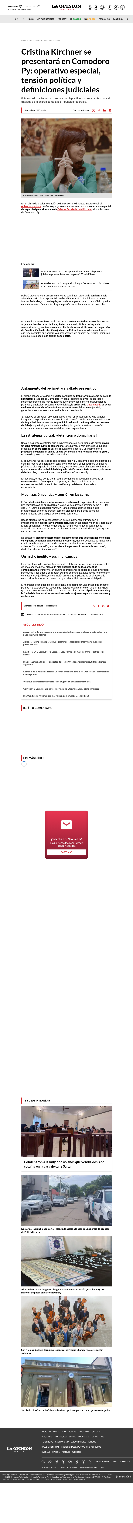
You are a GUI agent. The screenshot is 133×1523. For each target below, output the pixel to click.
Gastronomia (62, 1442)
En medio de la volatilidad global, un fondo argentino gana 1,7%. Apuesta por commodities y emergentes (66, 673)
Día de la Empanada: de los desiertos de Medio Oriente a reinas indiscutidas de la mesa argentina (64, 663)
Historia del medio (102, 1462)
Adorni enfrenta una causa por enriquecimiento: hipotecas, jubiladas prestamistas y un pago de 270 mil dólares (65, 633)
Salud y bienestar (50, 1447)
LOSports (96, 1432)
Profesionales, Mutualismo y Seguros (81, 1447)
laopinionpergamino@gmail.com (67, 1475)
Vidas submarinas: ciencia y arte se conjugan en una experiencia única (56, 681)
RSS (102, 1468)
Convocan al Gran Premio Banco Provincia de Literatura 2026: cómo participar (61, 688)
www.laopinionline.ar (10, 1475)
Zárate (72, 1437)
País (30, 40)
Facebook (43, 1461)
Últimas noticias (45, 19)
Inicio (31, 19)
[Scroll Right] (126, 19)
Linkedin (90, 1461)
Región (94, 1437)
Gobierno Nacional (77, 614)
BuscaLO (46, 1452)
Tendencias (47, 1442)
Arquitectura (78, 1442)
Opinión (56, 1452)
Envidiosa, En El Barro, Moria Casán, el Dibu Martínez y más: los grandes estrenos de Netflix (63, 653)
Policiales (83, 1437)
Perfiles (66, 1452)
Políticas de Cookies (49, 1468)
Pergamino (104, 19)
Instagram (56, 1461)
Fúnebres (76, 1452)
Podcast (62, 19)
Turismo (92, 1442)
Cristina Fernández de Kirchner (74, 209)
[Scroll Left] (24, 19)
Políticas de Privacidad (68, 1468)
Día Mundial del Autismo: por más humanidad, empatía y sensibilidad (56, 695)
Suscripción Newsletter (88, 1468)
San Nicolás (119, 19)
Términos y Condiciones (121, 1462)
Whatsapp (76, 1462)
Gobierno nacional (31, 206)
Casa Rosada (94, 404)
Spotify (83, 1462)
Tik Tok (70, 1461)
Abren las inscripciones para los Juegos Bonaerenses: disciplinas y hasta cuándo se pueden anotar (62, 643)
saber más (66, 852)
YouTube (63, 1461)
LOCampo (84, 1432)
